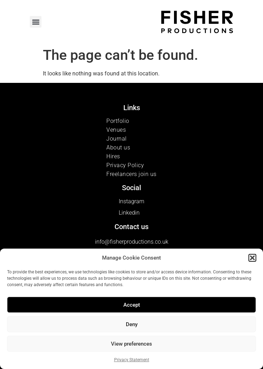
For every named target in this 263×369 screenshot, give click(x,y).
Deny (132, 324)
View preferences (131, 344)
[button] (252, 257)
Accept (131, 305)
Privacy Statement (131, 359)
